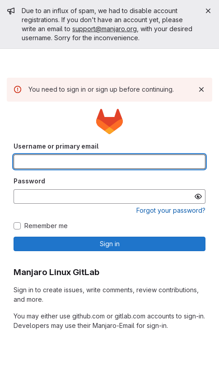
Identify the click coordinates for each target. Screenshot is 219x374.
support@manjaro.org (104, 29)
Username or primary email (56, 146)
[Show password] (198, 196)
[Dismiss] (201, 89)
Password (29, 181)
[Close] (208, 10)
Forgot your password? (170, 210)
